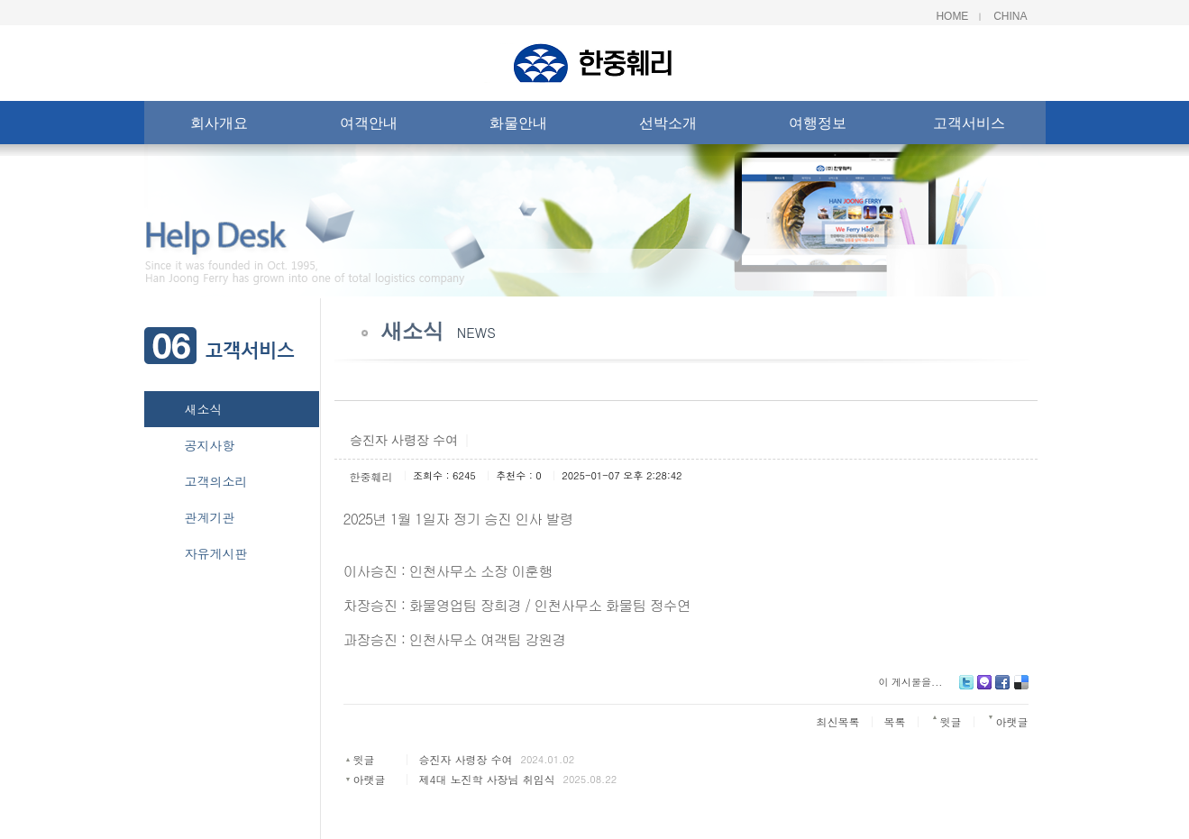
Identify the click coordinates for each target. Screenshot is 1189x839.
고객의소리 (216, 481)
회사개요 (219, 127)
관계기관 (210, 517)
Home (952, 16)
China (1010, 16)
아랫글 (368, 779)
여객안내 (369, 127)
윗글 (363, 759)
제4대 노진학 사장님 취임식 (486, 779)
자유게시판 (216, 553)
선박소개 (668, 127)
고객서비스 (969, 127)
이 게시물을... (910, 682)
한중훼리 (371, 476)
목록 (895, 721)
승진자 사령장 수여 (465, 759)
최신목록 (838, 721)
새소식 (204, 409)
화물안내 (518, 127)
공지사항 (210, 445)
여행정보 (817, 127)
